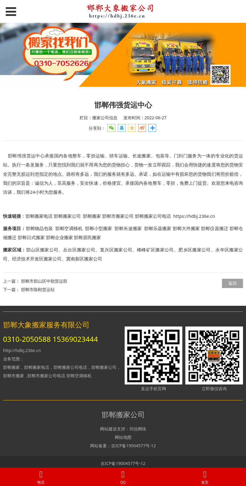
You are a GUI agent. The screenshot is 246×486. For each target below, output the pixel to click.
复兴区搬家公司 (116, 250)
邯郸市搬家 (13, 375)
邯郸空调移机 (79, 375)
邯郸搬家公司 (67, 216)
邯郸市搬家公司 (118, 216)
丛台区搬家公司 (79, 250)
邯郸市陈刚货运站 (38, 289)
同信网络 (137, 429)
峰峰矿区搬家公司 (155, 250)
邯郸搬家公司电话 (153, 216)
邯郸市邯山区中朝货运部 (44, 281)
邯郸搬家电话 (39, 216)
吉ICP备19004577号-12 (133, 445)
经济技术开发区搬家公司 (37, 259)
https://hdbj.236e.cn (194, 216)
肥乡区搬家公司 (194, 250)
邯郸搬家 (92, 216)
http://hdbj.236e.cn (22, 350)
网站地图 (123, 437)
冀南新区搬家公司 (84, 259)
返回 (232, 283)
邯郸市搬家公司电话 (46, 375)
